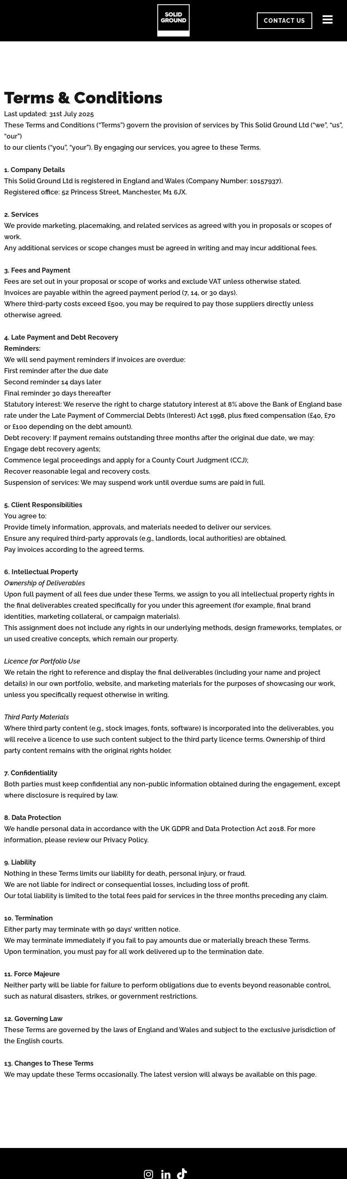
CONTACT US (284, 20)
